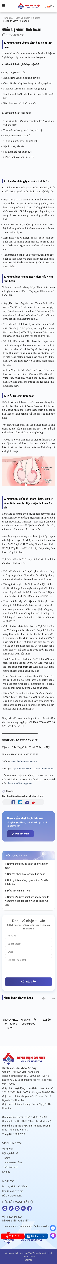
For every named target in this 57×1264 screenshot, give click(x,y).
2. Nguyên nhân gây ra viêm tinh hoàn (25, 874)
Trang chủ (7, 17)
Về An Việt (7, 1148)
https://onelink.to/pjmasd (20, 783)
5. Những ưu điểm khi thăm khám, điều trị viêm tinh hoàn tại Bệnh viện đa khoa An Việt (27, 901)
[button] (43, 998)
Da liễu (47, 1020)
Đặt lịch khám (20, 833)
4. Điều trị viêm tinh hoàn (18, 890)
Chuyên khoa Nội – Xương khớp (10, 1024)
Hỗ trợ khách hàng (12, 1195)
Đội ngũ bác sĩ (10, 1153)
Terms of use (28, 1256)
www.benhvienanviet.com (24, 761)
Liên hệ (6, 1171)
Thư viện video (10, 1167)
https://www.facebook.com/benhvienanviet (33, 768)
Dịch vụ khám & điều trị (28, 17)
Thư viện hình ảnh (12, 1162)
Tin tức (6, 1158)
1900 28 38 (12, 1236)
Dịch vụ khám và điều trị (15, 1186)
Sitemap (28, 1260)
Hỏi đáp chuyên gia (12, 1191)
